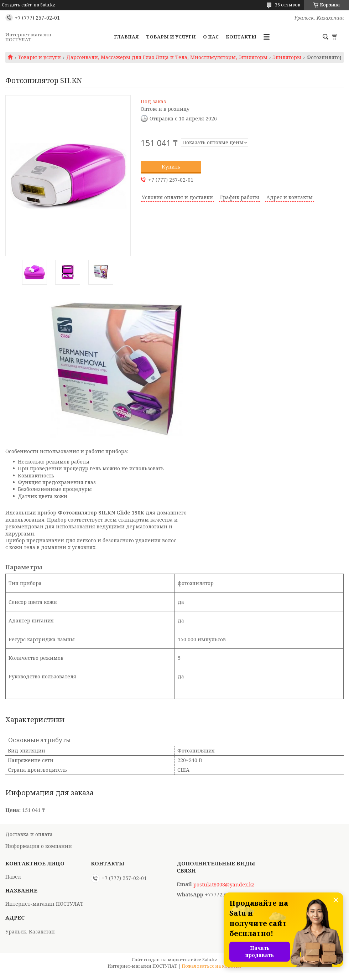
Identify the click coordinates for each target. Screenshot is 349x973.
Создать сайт (17, 4)
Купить (171, 166)
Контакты (241, 36)
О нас (211, 36)
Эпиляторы (286, 57)
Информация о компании (38, 846)
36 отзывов (287, 5)
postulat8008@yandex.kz (223, 884)
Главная (126, 36)
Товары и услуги (171, 36)
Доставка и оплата (29, 834)
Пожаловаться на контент (211, 966)
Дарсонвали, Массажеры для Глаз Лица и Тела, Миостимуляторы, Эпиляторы (166, 57)
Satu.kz (209, 960)
